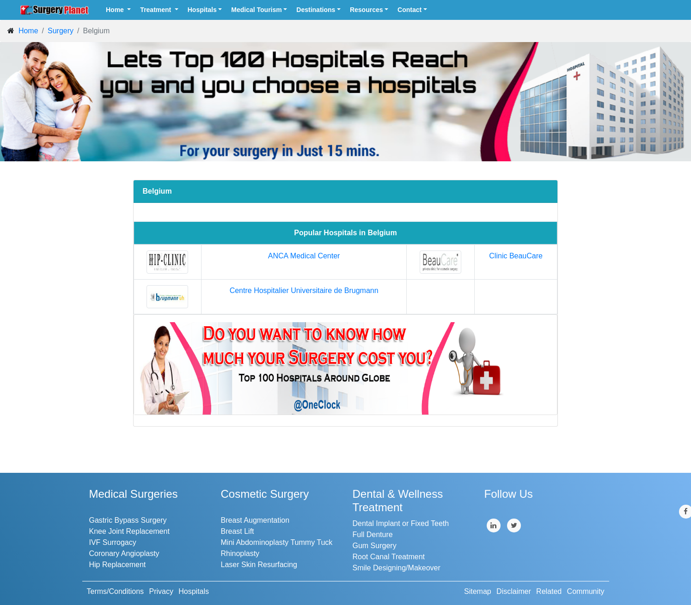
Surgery (60, 31)
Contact (409, 9)
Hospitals (202, 9)
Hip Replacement (117, 564)
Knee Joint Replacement (129, 531)
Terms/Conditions (115, 591)
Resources (366, 9)
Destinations (315, 9)
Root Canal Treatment (389, 557)
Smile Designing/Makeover (396, 568)
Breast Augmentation (255, 520)
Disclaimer (513, 591)
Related (549, 591)
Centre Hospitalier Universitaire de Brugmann (304, 290)
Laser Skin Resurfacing (259, 564)
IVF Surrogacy (112, 542)
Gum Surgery (375, 546)
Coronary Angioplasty (124, 553)
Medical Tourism (256, 9)
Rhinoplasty (240, 553)
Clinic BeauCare (516, 256)
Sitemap (477, 591)
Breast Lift (237, 531)
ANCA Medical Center (304, 256)
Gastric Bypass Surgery (128, 520)
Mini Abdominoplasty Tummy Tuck (277, 542)
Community (586, 591)
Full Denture (373, 534)
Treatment (156, 9)
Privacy (161, 591)
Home (116, 9)
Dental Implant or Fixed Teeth (401, 523)
